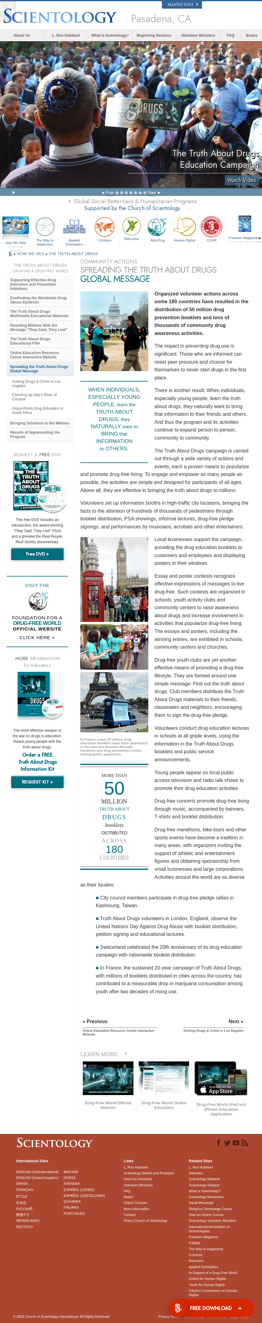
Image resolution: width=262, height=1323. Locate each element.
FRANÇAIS (24, 1190)
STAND (194, 1243)
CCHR (212, 228)
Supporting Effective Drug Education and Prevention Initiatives (33, 284)
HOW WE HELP (31, 254)
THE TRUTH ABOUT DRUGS (73, 254)
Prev (110, 192)
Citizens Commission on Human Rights (213, 1293)
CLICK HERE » (37, 637)
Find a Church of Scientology (145, 1220)
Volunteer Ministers (198, 35)
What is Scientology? (110, 35)
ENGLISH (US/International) (37, 1172)
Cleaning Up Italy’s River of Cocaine (34, 397)
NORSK (70, 1178)
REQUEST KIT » (37, 782)
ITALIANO (71, 1207)
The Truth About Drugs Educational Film (30, 341)
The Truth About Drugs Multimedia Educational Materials (39, 313)
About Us (22, 35)
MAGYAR (71, 1172)
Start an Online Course (206, 1215)
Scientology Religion (204, 1185)
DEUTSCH (24, 1227)
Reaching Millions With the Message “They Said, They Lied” (38, 327)
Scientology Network (204, 1179)
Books (251, 35)
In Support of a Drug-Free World (213, 1273)
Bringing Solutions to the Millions (39, 423)
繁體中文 (23, 1215)
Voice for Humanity (138, 1179)
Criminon (105, 228)
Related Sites (183, 4)
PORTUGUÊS (74, 1213)
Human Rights (184, 228)
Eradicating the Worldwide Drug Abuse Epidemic (38, 300)
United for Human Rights (207, 1278)
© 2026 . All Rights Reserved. (61, 1316)
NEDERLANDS (27, 1220)
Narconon (131, 227)
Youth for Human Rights (207, 1285)
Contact (130, 1215)
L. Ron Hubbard (66, 35)
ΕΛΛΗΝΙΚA (72, 1201)
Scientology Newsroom (206, 1197)
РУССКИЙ (24, 1209)
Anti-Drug (158, 228)
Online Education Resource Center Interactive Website (34, 355)
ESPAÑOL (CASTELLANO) (84, 1195)
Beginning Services (154, 35)
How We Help (16, 243)
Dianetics (196, 1173)
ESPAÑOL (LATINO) (79, 1190)
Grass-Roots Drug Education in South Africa (37, 410)
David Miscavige (201, 1203)
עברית (21, 1196)
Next (152, 192)
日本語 (21, 1203)
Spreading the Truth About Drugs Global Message (39, 369)
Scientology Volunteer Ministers (212, 1220)
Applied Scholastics (74, 230)
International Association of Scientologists (209, 1229)
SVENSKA (72, 1183)
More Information (137, 1209)
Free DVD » (37, 554)
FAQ (231, 35)
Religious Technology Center (210, 1209)
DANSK (22, 1183)
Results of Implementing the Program (35, 434)
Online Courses (135, 1203)
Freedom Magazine (203, 1237)
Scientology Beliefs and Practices (149, 1173)
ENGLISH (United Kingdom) (37, 1178)
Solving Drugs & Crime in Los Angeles (36, 383)
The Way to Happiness (45, 230)
